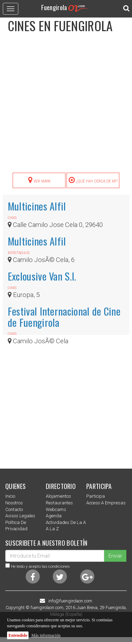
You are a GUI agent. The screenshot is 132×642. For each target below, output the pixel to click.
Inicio (10, 496)
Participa (95, 496)
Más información (45, 635)
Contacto (14, 509)
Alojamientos (58, 496)
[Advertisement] (66, 106)
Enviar (115, 556)
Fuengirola (66, 7)
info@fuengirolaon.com (70, 601)
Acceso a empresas (106, 502)
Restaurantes (59, 502)
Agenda (54, 515)
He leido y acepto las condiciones (40, 566)
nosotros (14, 502)
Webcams (56, 509)
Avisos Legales (20, 515)
